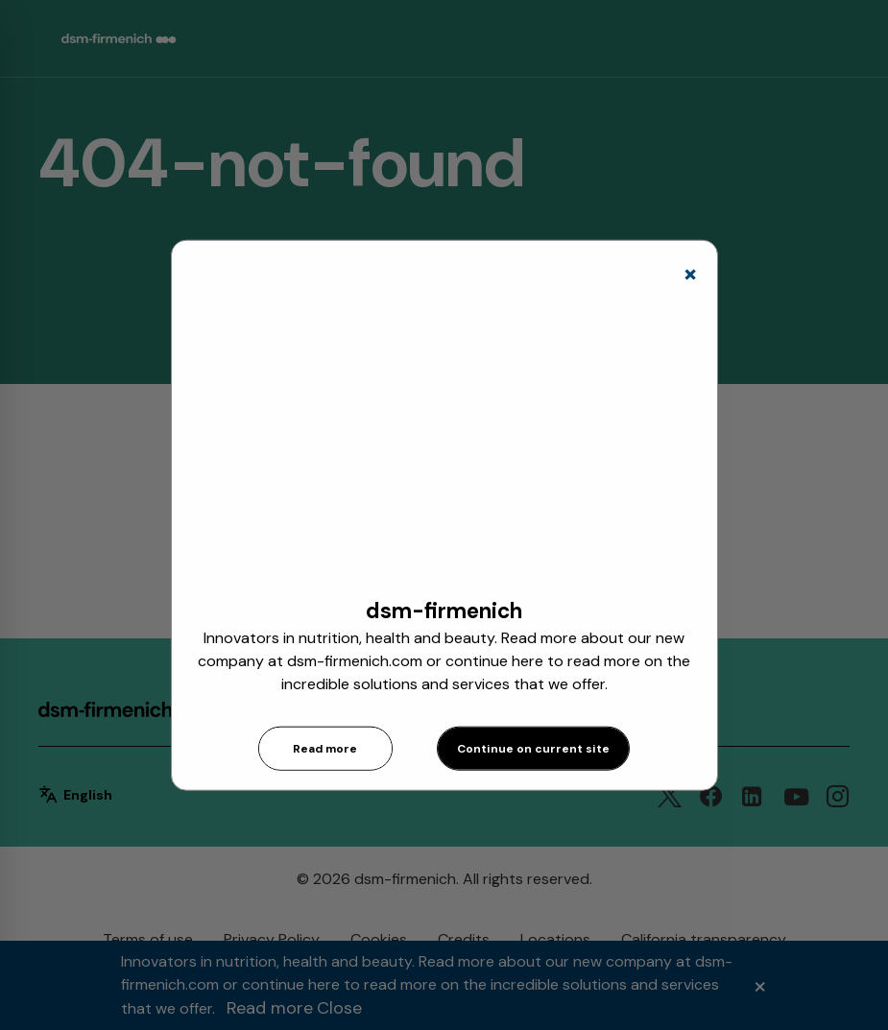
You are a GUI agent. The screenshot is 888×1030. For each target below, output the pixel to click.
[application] (444, 438)
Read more (325, 748)
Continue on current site (533, 748)
